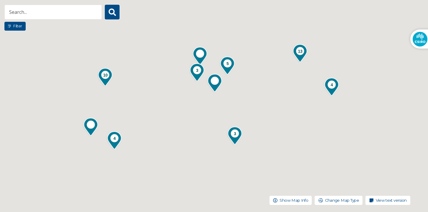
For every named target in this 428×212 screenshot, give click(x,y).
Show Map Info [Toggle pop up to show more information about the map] (290, 200)
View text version (388, 200)
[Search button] (112, 12)
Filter (15, 26)
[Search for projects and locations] (53, 12)
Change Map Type (338, 200)
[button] (215, 83)
